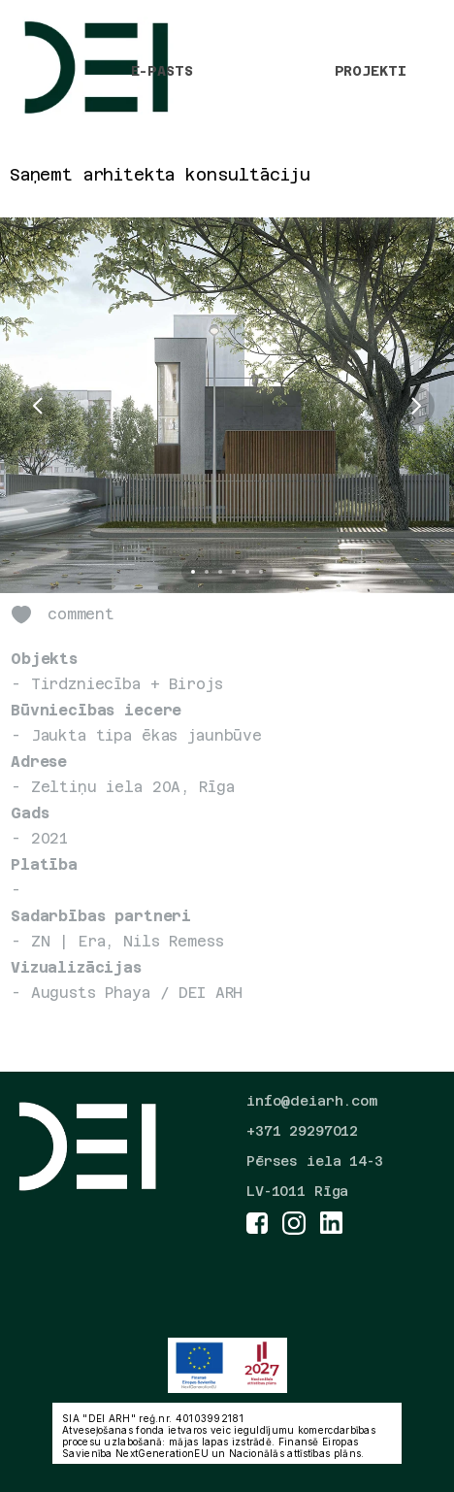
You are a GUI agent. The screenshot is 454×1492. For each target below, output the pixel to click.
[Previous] (38, 405)
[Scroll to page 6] (263, 571)
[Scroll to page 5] (247, 571)
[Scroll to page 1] (190, 571)
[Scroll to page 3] (220, 571)
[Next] (415, 405)
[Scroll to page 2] (206, 571)
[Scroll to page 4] (234, 571)
